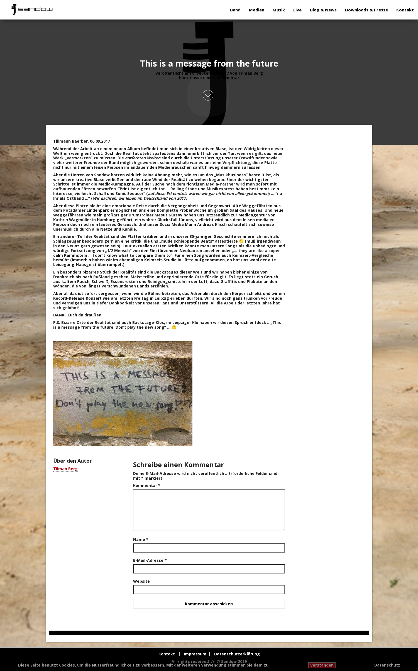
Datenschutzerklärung (237, 654)
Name (140, 539)
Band (235, 10)
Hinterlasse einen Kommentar (209, 77)
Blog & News (323, 10)
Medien (256, 10)
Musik (279, 10)
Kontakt (405, 10)
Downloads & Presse (366, 10)
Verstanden (322, 665)
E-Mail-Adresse (150, 560)
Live (297, 10)
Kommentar (146, 485)
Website (141, 581)
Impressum (195, 654)
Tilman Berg (250, 72)
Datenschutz (387, 665)
